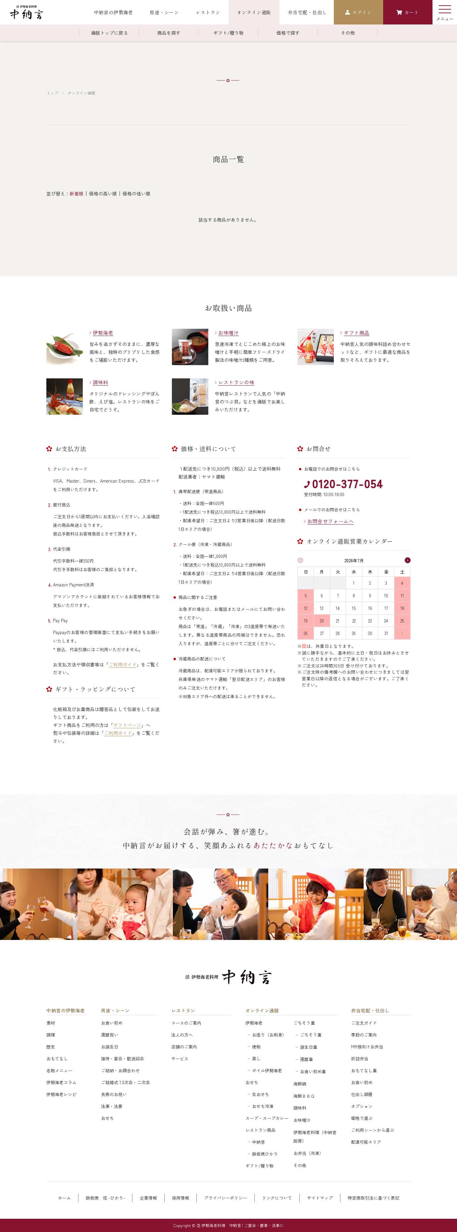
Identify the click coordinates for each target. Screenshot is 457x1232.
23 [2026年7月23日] (370, 620)
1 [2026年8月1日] (402, 633)
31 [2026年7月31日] (386, 633)
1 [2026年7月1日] (354, 583)
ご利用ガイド (122, 664)
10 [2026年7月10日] (386, 595)
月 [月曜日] (322, 572)
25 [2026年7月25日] (402, 620)
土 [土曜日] (402, 572)
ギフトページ (127, 725)
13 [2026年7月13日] (322, 608)
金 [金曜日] (386, 572)
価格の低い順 (136, 193)
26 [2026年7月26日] (306, 633)
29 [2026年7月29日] (354, 633)
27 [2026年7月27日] (322, 633)
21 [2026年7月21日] (337, 620)
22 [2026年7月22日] (354, 620)
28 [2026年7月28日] (338, 633)
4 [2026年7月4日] (402, 583)
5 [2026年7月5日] (306, 595)
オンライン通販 (81, 93)
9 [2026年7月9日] (370, 595)
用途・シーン (115, 1010)
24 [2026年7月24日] (386, 620)
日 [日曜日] (306, 572)
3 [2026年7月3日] (386, 583)
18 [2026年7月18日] (402, 608)
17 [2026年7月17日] (386, 608)
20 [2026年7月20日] (322, 620)
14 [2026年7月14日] (338, 608)
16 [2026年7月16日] (370, 608)
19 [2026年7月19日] (306, 620)
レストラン (183, 1010)
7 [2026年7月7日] (338, 595)
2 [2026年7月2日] (370, 583)
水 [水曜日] (354, 572)
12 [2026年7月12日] (305, 608)
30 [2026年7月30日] (370, 633)
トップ (52, 93)
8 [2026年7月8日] (354, 595)
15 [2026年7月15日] (354, 608)
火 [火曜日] (338, 572)
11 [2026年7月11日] (402, 595)
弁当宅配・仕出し (370, 1010)
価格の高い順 (103, 193)
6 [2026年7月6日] (322, 595)
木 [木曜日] (370, 572)
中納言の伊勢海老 (65, 1010)
